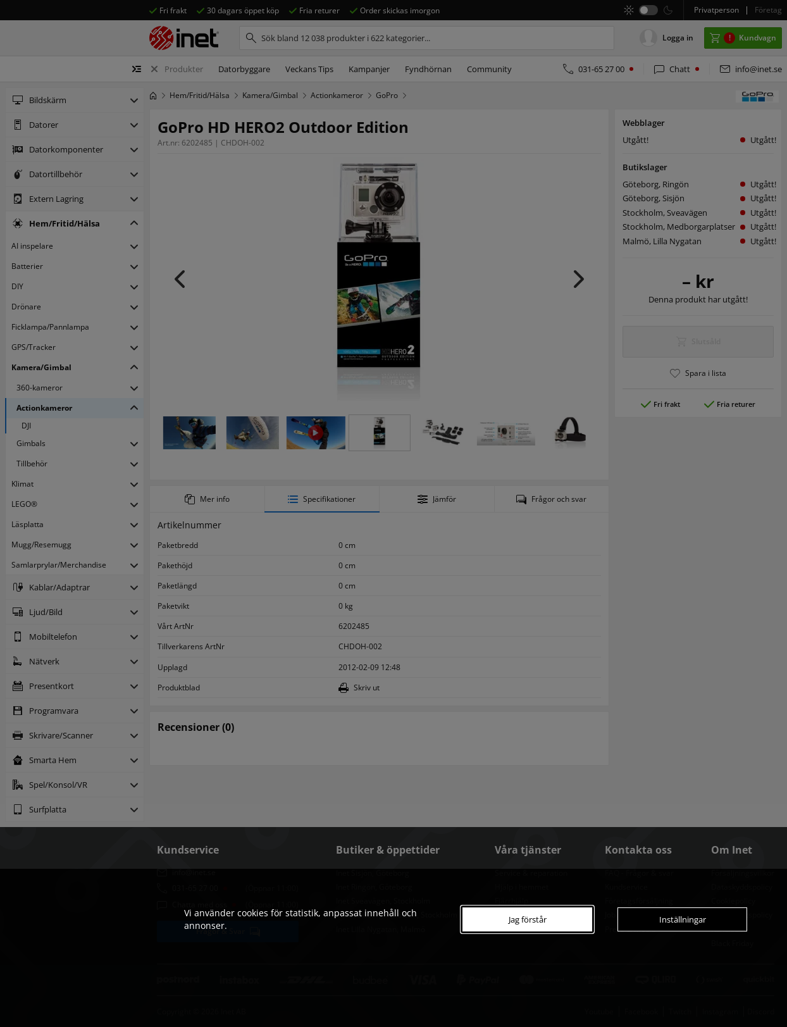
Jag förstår (528, 919)
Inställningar (682, 919)
